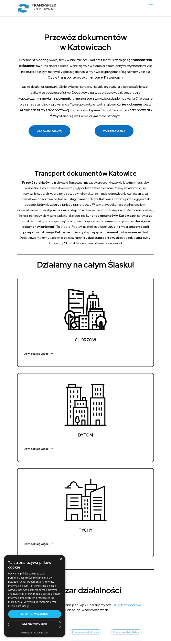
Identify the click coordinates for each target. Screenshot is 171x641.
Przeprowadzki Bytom (126, 632)
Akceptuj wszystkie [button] (34, 614)
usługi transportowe (126, 605)
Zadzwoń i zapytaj (49, 131)
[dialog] (34, 596)
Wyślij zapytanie (114, 131)
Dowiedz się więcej (36, 353)
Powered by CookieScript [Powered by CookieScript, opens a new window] (35, 632)
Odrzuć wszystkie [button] (34, 624)
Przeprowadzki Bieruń (85, 632)
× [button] (60, 559)
